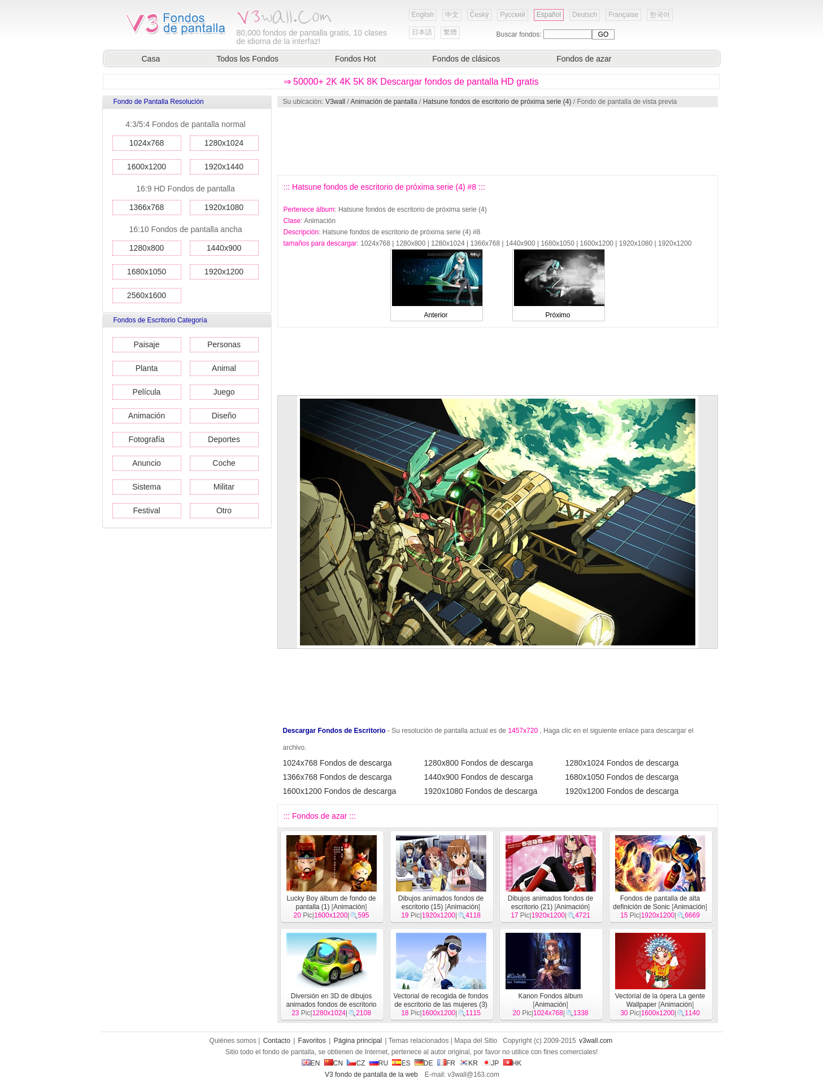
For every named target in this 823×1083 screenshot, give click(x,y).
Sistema (146, 486)
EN (311, 1063)
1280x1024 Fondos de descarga (622, 762)
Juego (223, 391)
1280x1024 (223, 142)
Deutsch (584, 15)
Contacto (276, 1041)
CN (333, 1063)
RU (378, 1063)
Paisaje (147, 344)
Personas (224, 344)
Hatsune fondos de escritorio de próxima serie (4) (497, 102)
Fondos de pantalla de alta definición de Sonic (656, 902)
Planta (147, 368)
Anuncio (146, 463)
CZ (356, 1063)
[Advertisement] (497, 141)
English (423, 15)
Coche (223, 463)
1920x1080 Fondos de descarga (481, 791)
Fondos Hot (355, 58)
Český (479, 15)
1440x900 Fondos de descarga (478, 776)
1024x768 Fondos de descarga (337, 762)
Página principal (358, 1041)
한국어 (660, 15)
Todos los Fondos (247, 58)
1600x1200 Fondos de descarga (340, 791)
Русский (512, 15)
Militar (224, 486)
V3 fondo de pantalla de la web (371, 1074)
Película (147, 391)
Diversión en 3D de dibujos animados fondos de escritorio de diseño (331, 1004)
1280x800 (146, 247)
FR (446, 1063)
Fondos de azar (583, 58)
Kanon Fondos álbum (550, 996)
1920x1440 (223, 166)
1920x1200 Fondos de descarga (622, 791)
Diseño (224, 415)
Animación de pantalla (384, 102)
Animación (146, 415)
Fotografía (147, 439)
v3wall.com (595, 1041)
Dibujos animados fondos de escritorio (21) (550, 902)
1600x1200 (146, 166)
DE (424, 1063)
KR (468, 1063)
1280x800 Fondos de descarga (478, 762)
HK (512, 1063)
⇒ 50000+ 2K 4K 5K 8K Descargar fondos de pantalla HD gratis (411, 81)
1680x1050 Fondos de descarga (622, 776)
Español (549, 15)
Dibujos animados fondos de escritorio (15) (441, 902)
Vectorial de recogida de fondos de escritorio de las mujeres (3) (440, 1000)
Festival (146, 510)
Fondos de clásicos (466, 58)
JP (490, 1063)
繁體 (450, 32)
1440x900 (224, 247)
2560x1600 (146, 295)
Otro (224, 510)
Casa (151, 58)
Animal (224, 368)
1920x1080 (223, 207)
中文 (452, 15)
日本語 (422, 32)
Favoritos (312, 1041)
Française (623, 15)
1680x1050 (146, 271)
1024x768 (146, 142)
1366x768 (146, 207)
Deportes (224, 439)
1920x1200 (223, 271)
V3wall (335, 102)
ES (401, 1063)
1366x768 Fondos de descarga (337, 776)
